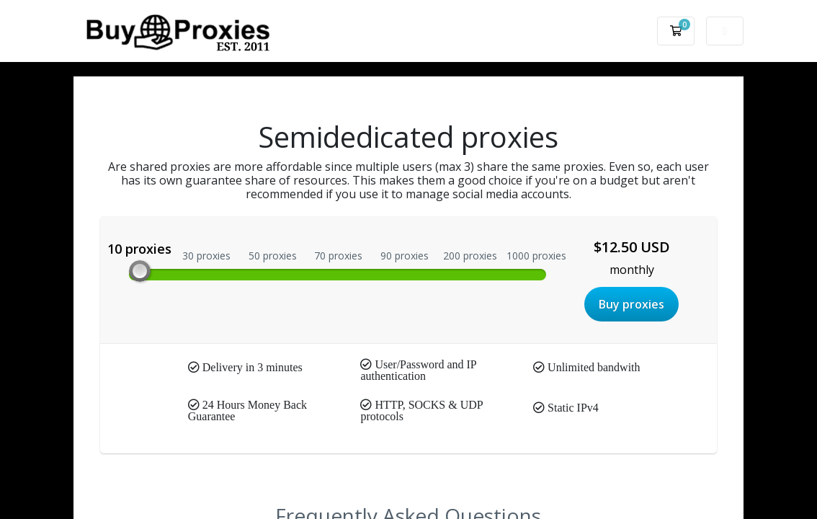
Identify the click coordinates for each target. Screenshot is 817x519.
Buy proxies (631, 304)
